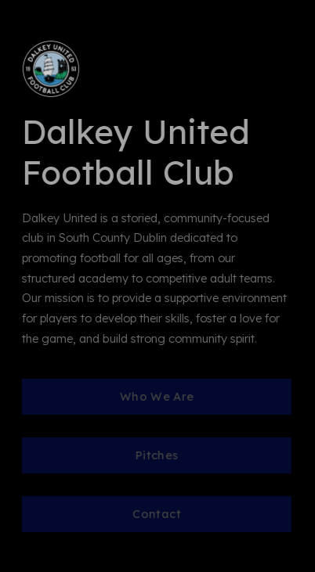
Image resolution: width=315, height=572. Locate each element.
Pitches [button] (156, 455)
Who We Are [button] (156, 396)
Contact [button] (156, 513)
